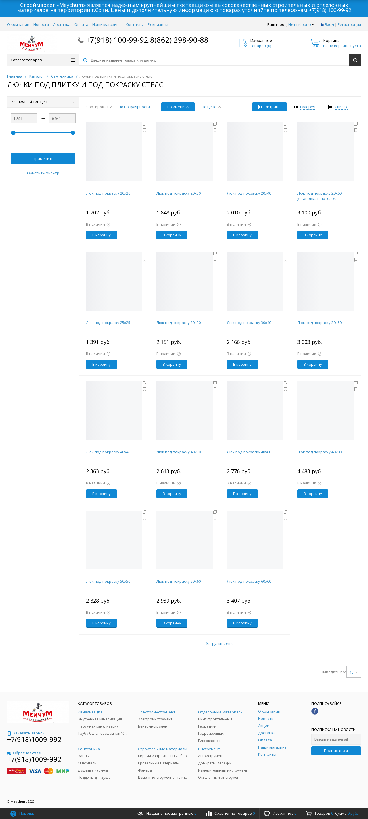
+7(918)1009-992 (34, 739)
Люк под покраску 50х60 (178, 581)
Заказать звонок (26, 733)
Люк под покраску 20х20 (108, 193)
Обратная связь (25, 752)
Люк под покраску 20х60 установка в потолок (319, 196)
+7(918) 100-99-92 (330, 10)
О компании (18, 24)
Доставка (61, 24)
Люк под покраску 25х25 (108, 322)
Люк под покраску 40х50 (178, 451)
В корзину (101, 234)
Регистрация (349, 24)
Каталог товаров (43, 59)
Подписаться (336, 750)
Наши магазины (107, 24)
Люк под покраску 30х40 (249, 322)
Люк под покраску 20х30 (178, 193)
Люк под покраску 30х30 (178, 322)
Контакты (135, 24)
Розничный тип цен (43, 101)
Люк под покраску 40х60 (249, 451)
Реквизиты (158, 24)
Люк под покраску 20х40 (249, 193)
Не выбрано (301, 24)
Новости (41, 24)
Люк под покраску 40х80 (319, 451)
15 (354, 672)
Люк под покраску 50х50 (108, 581)
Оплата (81, 24)
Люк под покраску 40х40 (108, 451)
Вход (329, 24)
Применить (43, 158)
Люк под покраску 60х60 (249, 581)
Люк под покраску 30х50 (319, 322)
